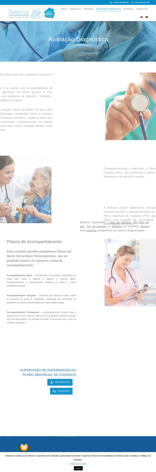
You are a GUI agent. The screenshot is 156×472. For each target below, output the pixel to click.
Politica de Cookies (78, 463)
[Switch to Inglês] (141, 17)
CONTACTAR (62, 391)
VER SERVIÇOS (61, 382)
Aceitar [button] (78, 468)
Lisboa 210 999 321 (119, 2)
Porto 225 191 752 (140, 2)
